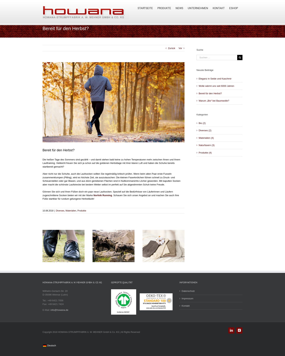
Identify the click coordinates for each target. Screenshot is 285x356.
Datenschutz (188, 291)
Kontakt (186, 305)
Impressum (187, 298)
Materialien (71, 210)
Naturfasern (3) (206, 145)
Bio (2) (202, 123)
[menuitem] (147, 7)
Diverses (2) (205, 130)
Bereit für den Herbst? (210, 93)
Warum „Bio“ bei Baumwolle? (214, 100)
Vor (180, 48)
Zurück (171, 48)
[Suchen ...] (216, 57)
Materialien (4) (206, 138)
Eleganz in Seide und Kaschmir (215, 78)
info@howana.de (59, 310)
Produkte (81, 210)
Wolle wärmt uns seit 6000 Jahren (216, 86)
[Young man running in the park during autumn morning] (113, 102)
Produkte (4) (205, 152)
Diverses (60, 210)
